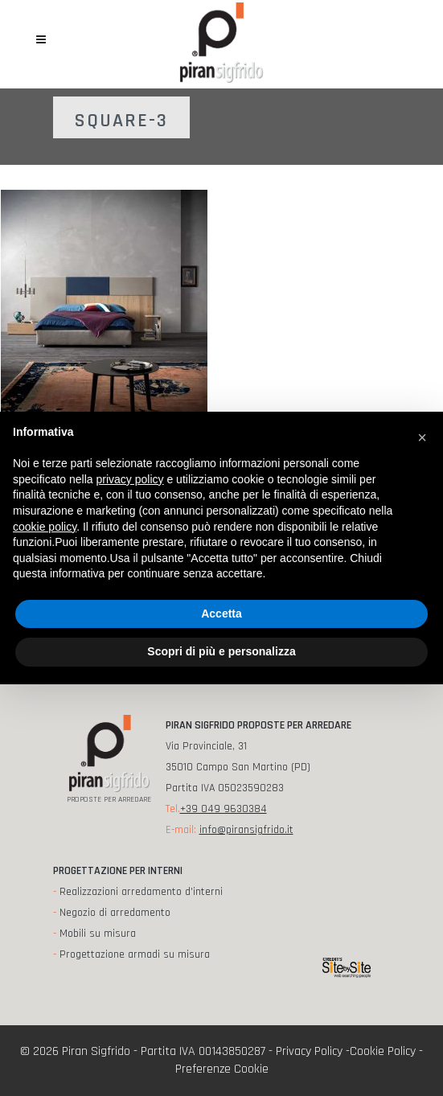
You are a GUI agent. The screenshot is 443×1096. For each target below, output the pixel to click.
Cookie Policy (383, 1051)
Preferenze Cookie (222, 1069)
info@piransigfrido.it (246, 830)
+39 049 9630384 (223, 809)
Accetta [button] (221, 613)
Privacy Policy (309, 1051)
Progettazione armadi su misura (134, 954)
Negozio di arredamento (114, 912)
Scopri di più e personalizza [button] (221, 651)
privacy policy (130, 479)
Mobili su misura (97, 933)
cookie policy (44, 526)
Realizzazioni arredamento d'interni (141, 892)
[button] (422, 437)
